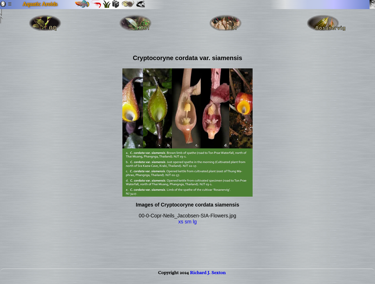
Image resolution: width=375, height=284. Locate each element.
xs (180, 221)
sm (188, 221)
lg (195, 221)
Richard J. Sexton (208, 278)
